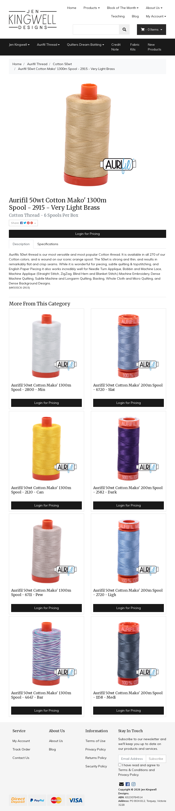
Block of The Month (121, 8)
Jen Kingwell (18, 44)
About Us (153, 8)
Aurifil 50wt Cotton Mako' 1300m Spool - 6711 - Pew (41, 592)
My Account (21, 741)
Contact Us (21, 758)
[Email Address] (132, 759)
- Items (150, 29)
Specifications (47, 244)
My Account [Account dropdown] (154, 16)
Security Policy (96, 766)
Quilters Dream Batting (84, 44)
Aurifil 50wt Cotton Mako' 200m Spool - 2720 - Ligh (127, 592)
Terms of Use (95, 741)
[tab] (21, 244)
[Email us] (121, 784)
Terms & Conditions (133, 770)
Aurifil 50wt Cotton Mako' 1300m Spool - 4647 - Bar (41, 695)
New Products (154, 46)
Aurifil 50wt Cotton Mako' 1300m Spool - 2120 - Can (41, 490)
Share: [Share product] (22, 223)
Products (90, 8)
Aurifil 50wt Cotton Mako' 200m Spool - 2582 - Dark (127, 490)
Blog (135, 16)
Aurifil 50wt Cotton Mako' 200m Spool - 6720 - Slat (127, 387)
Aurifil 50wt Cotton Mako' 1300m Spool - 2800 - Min (41, 387)
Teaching (118, 16)
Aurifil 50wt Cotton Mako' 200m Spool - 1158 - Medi (127, 695)
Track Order (21, 749)
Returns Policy (95, 758)
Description (21, 244)
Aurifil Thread (47, 44)
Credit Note (116, 46)
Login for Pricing (87, 234)
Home (71, 8)
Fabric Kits (134, 46)
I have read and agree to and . (139, 770)
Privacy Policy (95, 749)
